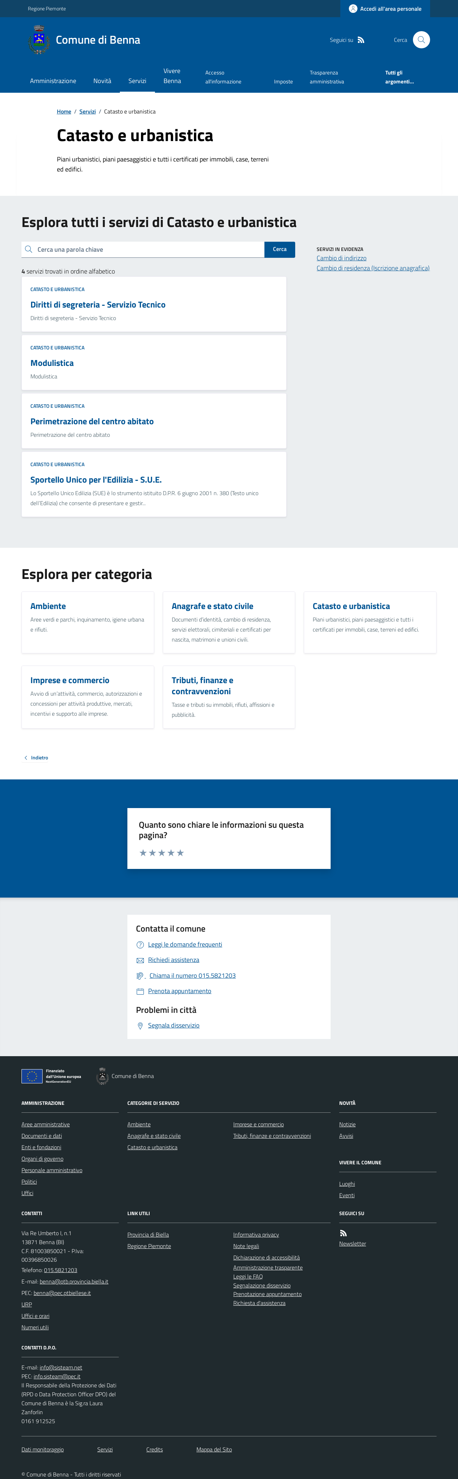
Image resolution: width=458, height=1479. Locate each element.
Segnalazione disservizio (262, 1285)
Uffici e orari (35, 1315)
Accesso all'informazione (223, 76)
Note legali (246, 1246)
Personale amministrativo (51, 1170)
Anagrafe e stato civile (154, 1135)
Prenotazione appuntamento (267, 1294)
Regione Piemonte (47, 8)
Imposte (283, 81)
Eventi (347, 1195)
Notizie (347, 1124)
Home (64, 111)
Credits (154, 1449)
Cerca (280, 249)
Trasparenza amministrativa (327, 76)
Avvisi (346, 1135)
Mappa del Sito (214, 1449)
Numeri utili (35, 1327)
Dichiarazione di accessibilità (266, 1257)
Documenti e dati (41, 1135)
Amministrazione (53, 81)
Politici (29, 1181)
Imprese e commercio (258, 1124)
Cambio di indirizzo (341, 258)
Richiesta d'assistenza (259, 1303)
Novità (102, 81)
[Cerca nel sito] (418, 39)
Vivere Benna (172, 76)
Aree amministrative (45, 1124)
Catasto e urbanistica (57, 289)
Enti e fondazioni (41, 1147)
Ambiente (139, 1124)
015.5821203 (60, 1270)
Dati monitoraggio (42, 1449)
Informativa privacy (256, 1234)
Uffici (27, 1193)
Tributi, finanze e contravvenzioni (272, 1135)
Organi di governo (42, 1158)
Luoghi (347, 1183)
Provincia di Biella (148, 1234)
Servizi (137, 81)
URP (26, 1304)
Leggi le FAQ (248, 1276)
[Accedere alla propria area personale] (385, 8)
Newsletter (352, 1243)
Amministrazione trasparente (268, 1267)
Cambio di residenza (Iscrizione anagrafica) (373, 268)
